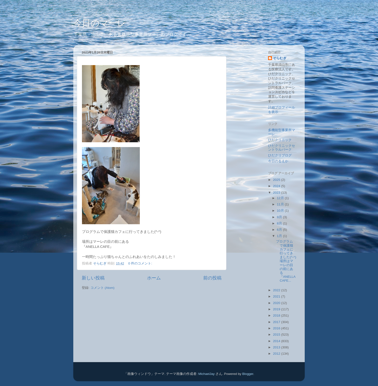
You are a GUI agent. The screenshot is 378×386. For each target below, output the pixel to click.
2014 (277, 341)
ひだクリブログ (280, 155)
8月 (280, 223)
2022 (277, 290)
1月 (280, 236)
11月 (281, 204)
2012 (277, 353)
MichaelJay (206, 374)
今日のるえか (278, 161)
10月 (281, 210)
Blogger (247, 374)
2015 (277, 334)
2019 (277, 309)
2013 (277, 347)
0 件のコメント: (140, 263)
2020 (277, 303)
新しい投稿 (93, 277)
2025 (277, 180)
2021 (277, 296)
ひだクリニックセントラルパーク (281, 147)
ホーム (154, 277)
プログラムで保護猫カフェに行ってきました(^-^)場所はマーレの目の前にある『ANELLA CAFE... (286, 261)
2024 (277, 186)
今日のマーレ (99, 23)
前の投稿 (212, 277)
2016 (277, 328)
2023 (277, 192)
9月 (280, 217)
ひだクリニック (280, 140)
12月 (281, 198)
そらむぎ (279, 58)
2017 (277, 322)
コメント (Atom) (102, 288)
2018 (277, 315)
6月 (280, 229)
